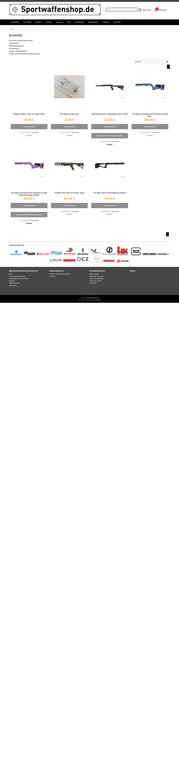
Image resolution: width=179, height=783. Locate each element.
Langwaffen (15, 22)
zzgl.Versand (35, 132)
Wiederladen (79, 22)
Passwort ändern (96, 281)
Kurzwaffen (27, 22)
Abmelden (93, 283)
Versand (52, 276)
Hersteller (117, 22)
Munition (38, 22)
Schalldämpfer (93, 22)
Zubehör (49, 22)
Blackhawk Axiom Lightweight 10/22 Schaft (110, 114)
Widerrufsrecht (14, 283)
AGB (10, 274)
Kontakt (11, 281)
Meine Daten (94, 274)
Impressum (13, 285)
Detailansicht (29, 126)
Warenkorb (163, 10)
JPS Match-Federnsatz (69, 114)
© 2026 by (89, 298)
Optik (69, 22)
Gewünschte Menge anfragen (109, 135)
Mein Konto (147, 10)
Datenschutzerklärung (17, 276)
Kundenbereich (97, 271)
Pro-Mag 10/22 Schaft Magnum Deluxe (109, 193)
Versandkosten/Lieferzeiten (19, 278)
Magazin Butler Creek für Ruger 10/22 (29, 114)
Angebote (106, 22)
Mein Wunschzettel (96, 276)
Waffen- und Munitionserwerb (60, 274)
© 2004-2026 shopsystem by (89, 300)
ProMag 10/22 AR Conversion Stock (69, 193)
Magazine (59, 22)
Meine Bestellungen (97, 278)
